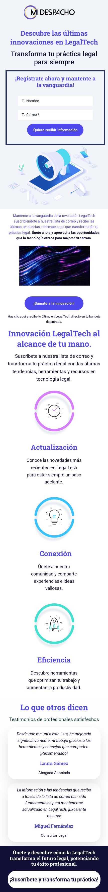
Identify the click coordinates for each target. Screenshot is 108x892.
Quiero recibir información (55, 130)
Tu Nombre (30, 101)
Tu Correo (29, 115)
